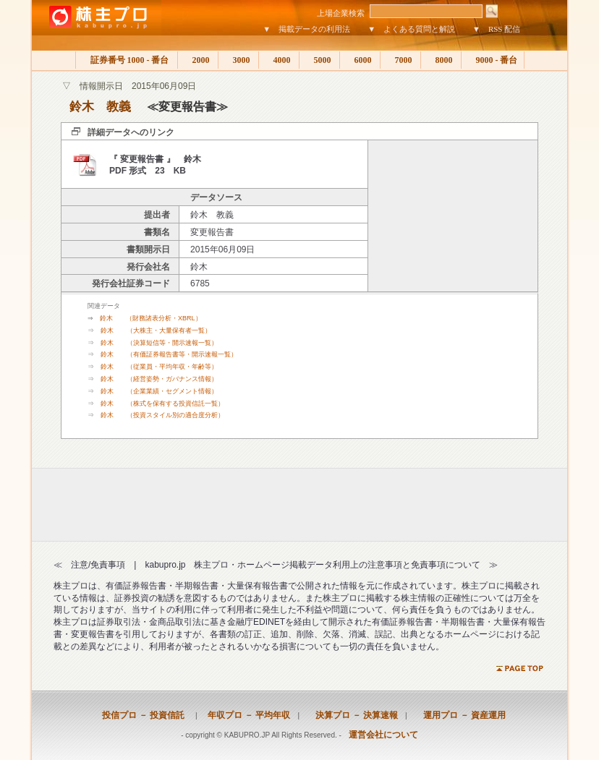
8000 (441, 60)
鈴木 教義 (100, 107)
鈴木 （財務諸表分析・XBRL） (151, 318)
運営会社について (383, 735)
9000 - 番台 (492, 60)
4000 (279, 60)
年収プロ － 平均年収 (244, 715)
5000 (319, 60)
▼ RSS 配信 (496, 29)
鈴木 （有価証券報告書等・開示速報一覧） (169, 354)
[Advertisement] (453, 216)
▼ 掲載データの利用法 (306, 29)
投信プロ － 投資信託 (143, 715)
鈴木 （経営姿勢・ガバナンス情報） (159, 379)
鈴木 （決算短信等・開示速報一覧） (159, 342)
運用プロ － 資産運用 (460, 715)
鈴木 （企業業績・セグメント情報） (159, 391)
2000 (198, 60)
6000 (360, 60)
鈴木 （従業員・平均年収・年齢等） (159, 366)
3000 (238, 60)
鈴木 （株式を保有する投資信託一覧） (162, 403)
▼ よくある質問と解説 (411, 29)
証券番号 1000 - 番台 (126, 60)
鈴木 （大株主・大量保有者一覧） (156, 330)
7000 (400, 60)
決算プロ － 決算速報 (352, 715)
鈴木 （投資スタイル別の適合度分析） (162, 415)
